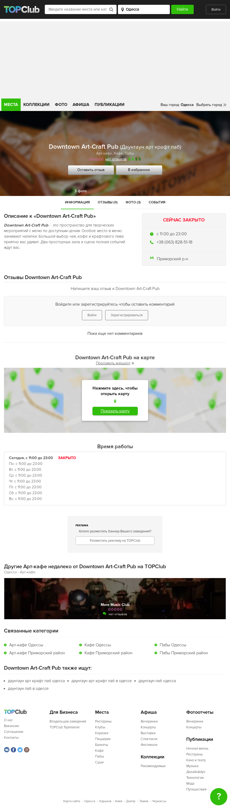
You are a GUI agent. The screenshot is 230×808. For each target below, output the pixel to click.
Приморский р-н (172, 259)
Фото (61, 104)
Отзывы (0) (108, 202)
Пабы (129, 153)
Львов (143, 801)
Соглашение (13, 732)
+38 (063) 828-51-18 (174, 242)
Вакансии (11, 726)
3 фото (80, 191)
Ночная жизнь (197, 748)
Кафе (118, 153)
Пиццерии (102, 739)
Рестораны (103, 721)
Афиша (81, 104)
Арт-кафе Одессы (26, 645)
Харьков (105, 801)
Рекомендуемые (153, 766)
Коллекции (36, 104)
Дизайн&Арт (195, 772)
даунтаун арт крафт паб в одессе (102, 680)
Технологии (195, 778)
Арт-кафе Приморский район (37, 653)
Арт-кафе (104, 153)
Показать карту (115, 411)
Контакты (11, 738)
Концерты (148, 727)
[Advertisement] (115, 59)
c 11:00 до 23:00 (172, 234)
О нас (8, 720)
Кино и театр (196, 760)
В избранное (139, 170)
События (157, 202)
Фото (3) (133, 202)
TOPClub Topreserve (64, 727)
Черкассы (159, 801)
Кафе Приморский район (108, 653)
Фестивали (149, 745)
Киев (118, 801)
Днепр (130, 801)
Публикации (110, 104)
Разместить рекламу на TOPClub (115, 540)
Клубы (100, 727)
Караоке (101, 733)
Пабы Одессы (173, 645)
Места (11, 104)
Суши (99, 762)
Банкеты (101, 745)
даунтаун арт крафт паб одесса (36, 680)
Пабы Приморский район (184, 653)
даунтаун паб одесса (157, 680)
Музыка (192, 766)
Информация (77, 202)
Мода (190, 783)
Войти (215, 9)
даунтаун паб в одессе (28, 688)
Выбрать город (209, 104)
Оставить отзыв (91, 170)
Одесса (89, 801)
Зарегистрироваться (127, 315)
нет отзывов (116, 159)
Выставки (148, 733)
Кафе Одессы (98, 645)
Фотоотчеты (200, 712)
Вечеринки (149, 721)
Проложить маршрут (115, 363)
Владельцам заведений (68, 721)
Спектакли (149, 739)
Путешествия (196, 789)
